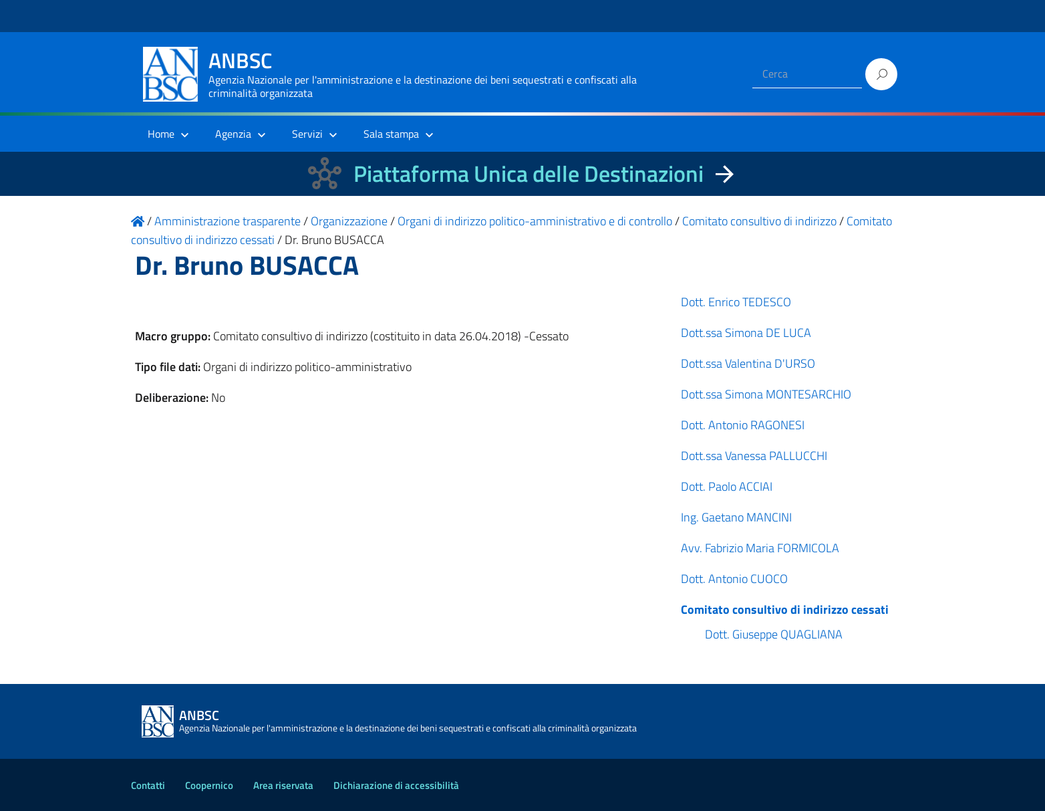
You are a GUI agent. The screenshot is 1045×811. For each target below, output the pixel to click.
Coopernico (209, 785)
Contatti (148, 785)
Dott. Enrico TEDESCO (736, 302)
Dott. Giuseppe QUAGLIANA (774, 634)
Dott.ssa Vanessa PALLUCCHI (754, 456)
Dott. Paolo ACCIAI (726, 486)
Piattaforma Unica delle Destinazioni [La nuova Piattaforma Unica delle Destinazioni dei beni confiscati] (528, 173)
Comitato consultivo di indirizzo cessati (785, 609)
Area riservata (283, 785)
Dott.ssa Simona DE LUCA (746, 333)
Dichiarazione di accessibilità (396, 785)
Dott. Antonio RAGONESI (742, 425)
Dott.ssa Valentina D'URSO (748, 363)
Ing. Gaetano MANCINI (736, 517)
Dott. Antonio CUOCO (734, 579)
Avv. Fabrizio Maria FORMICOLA (760, 548)
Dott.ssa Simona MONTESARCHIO (766, 394)
